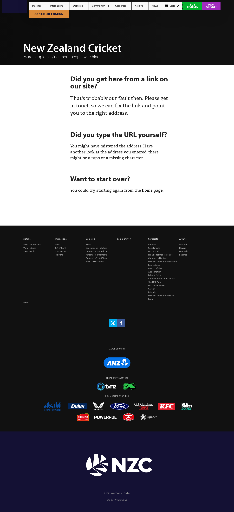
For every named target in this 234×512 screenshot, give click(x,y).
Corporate (121, 5)
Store (172, 5)
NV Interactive (120, 499)
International (58, 5)
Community (100, 5)
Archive (140, 5)
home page (152, 190)
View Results (29, 251)
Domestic (79, 5)
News (155, 5)
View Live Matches (32, 244)
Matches (37, 5)
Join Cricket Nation (48, 14)
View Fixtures (29, 247)
